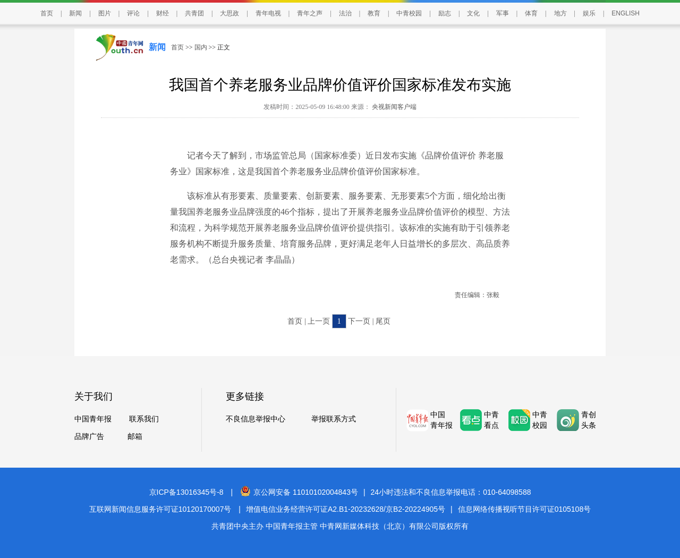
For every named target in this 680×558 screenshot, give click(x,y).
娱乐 (589, 13)
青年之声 (309, 13)
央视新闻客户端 (393, 107)
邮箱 (135, 437)
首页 (46, 13)
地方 (560, 13)
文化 (473, 13)
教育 (374, 13)
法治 (345, 13)
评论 (133, 13)
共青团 (194, 13)
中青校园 (409, 13)
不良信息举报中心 (255, 419)
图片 (104, 13)
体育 (531, 13)
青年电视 (268, 13)
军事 (502, 13)
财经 (162, 13)
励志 (444, 13)
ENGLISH (625, 13)
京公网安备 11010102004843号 (299, 492)
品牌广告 (89, 437)
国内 (200, 47)
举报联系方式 (333, 419)
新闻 (75, 13)
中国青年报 (93, 419)
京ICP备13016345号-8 (186, 492)
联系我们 (144, 419)
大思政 (229, 13)
